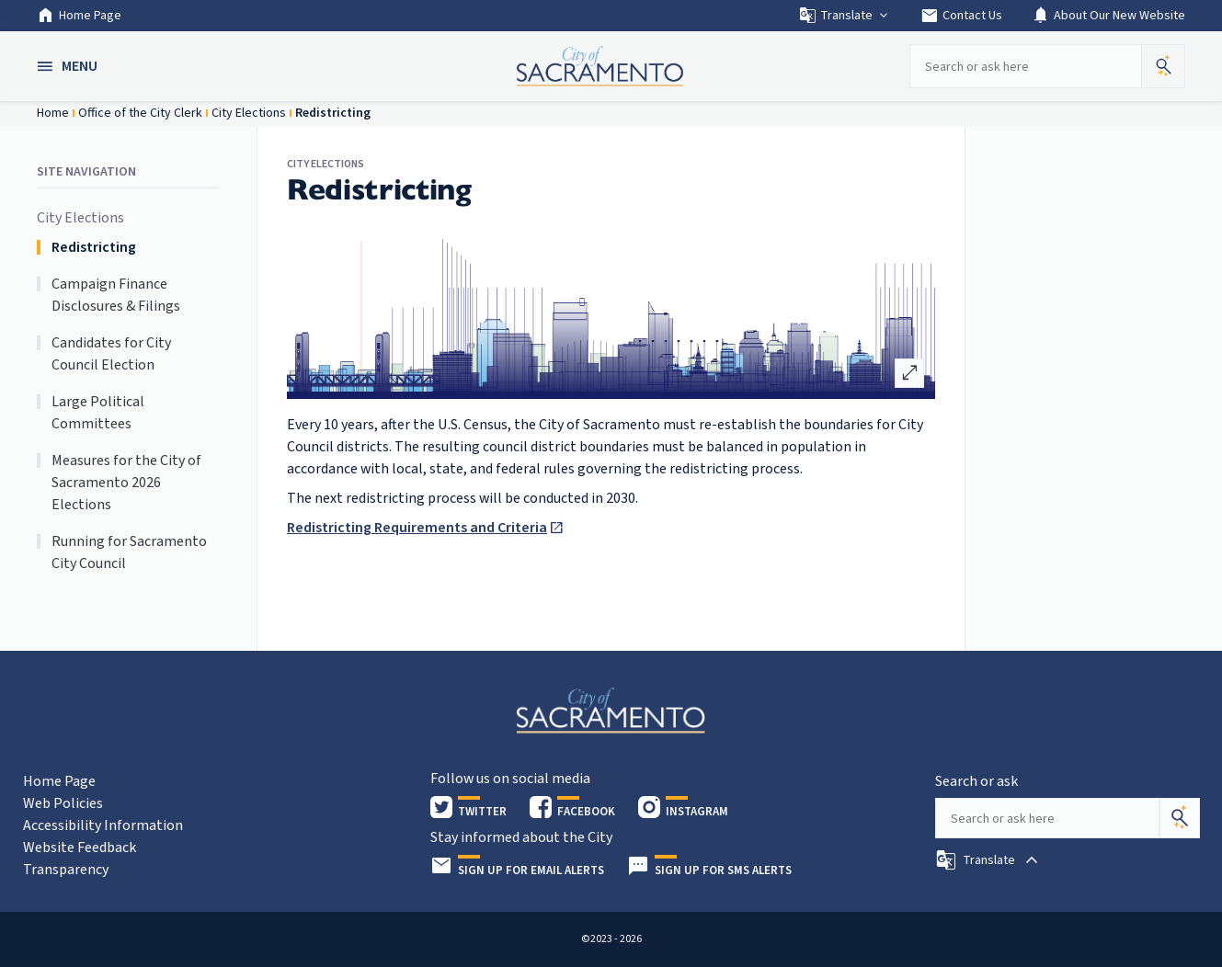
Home (53, 113)
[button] (69, 66)
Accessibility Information (103, 825)
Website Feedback (79, 847)
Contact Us (961, 16)
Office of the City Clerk (140, 113)
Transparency (65, 869)
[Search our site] (1025, 66)
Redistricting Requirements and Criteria (417, 528)
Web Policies (63, 803)
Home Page (79, 15)
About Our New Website (1108, 16)
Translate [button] (844, 15)
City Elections (248, 113)
